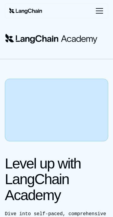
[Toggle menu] (98, 11)
